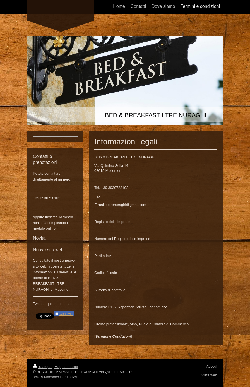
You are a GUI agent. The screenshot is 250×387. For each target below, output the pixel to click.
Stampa (42, 367)
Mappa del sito (66, 367)
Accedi (211, 366)
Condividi (64, 314)
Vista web (209, 375)
